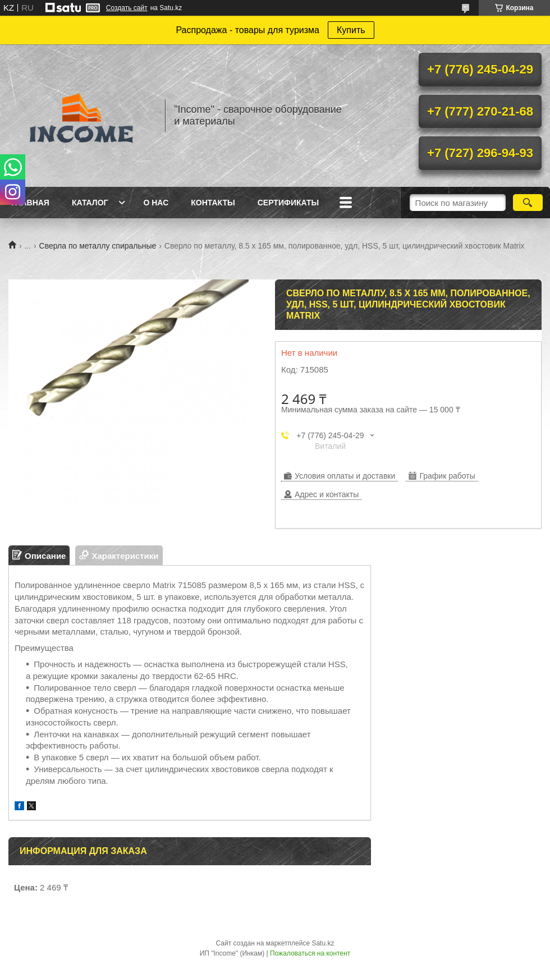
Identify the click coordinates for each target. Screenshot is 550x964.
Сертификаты (288, 202)
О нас (155, 202)
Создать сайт (127, 8)
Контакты (213, 202)
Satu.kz (322, 943)
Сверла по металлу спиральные (98, 245)
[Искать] (528, 202)
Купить (351, 30)
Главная (30, 202)
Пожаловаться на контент (310, 953)
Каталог (90, 202)
